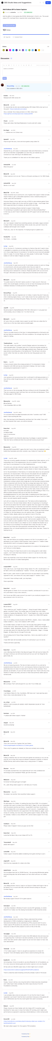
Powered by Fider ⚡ (26, 1033)
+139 (42, 50)
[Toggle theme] (43, 3)
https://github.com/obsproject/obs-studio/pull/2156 (18, 113)
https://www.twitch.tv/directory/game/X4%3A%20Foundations (21, 969)
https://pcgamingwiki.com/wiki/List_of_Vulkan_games (18, 745)
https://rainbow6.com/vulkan (18, 109)
